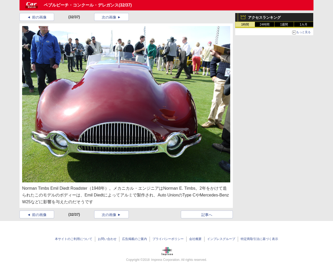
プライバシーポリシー (168, 239)
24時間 (264, 24)
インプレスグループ (221, 239)
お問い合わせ (107, 239)
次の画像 (109, 17)
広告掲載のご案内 (134, 239)
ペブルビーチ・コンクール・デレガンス (81, 5)
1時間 (245, 24)
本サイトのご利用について (73, 239)
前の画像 (39, 17)
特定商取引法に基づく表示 (259, 239)
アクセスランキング (264, 17)
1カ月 (304, 24)
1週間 (284, 24)
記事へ (206, 215)
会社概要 (195, 239)
